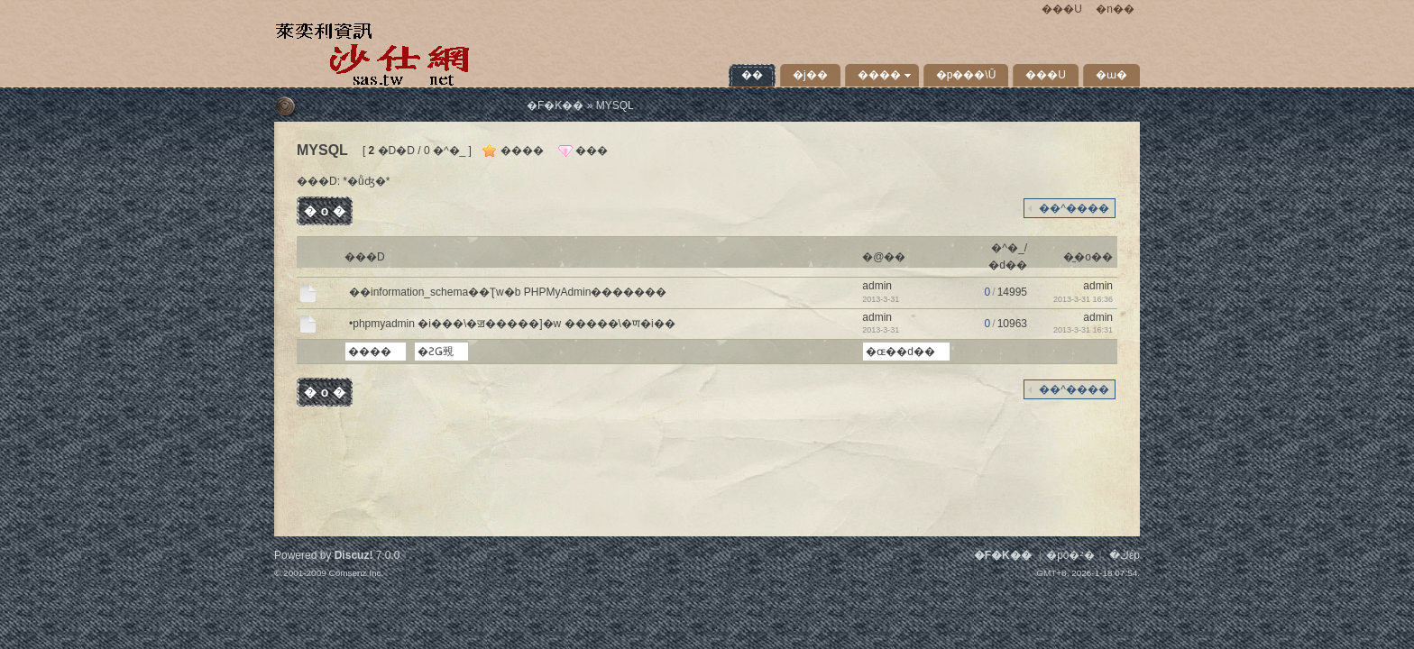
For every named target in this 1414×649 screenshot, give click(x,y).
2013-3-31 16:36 (1083, 299)
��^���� (1074, 208)
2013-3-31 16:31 (1083, 329)
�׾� (752, 75)
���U (1062, 9)
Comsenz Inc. (355, 573)
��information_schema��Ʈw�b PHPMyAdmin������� (507, 292)
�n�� (1115, 9)
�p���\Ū (966, 75)
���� (879, 75)
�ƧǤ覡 (436, 351)
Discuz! (354, 555)
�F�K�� (555, 105)
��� (591, 150)
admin (877, 285)
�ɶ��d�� (900, 351)
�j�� (810, 75)
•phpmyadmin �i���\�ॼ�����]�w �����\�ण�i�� (512, 323)
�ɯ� (1111, 75)
